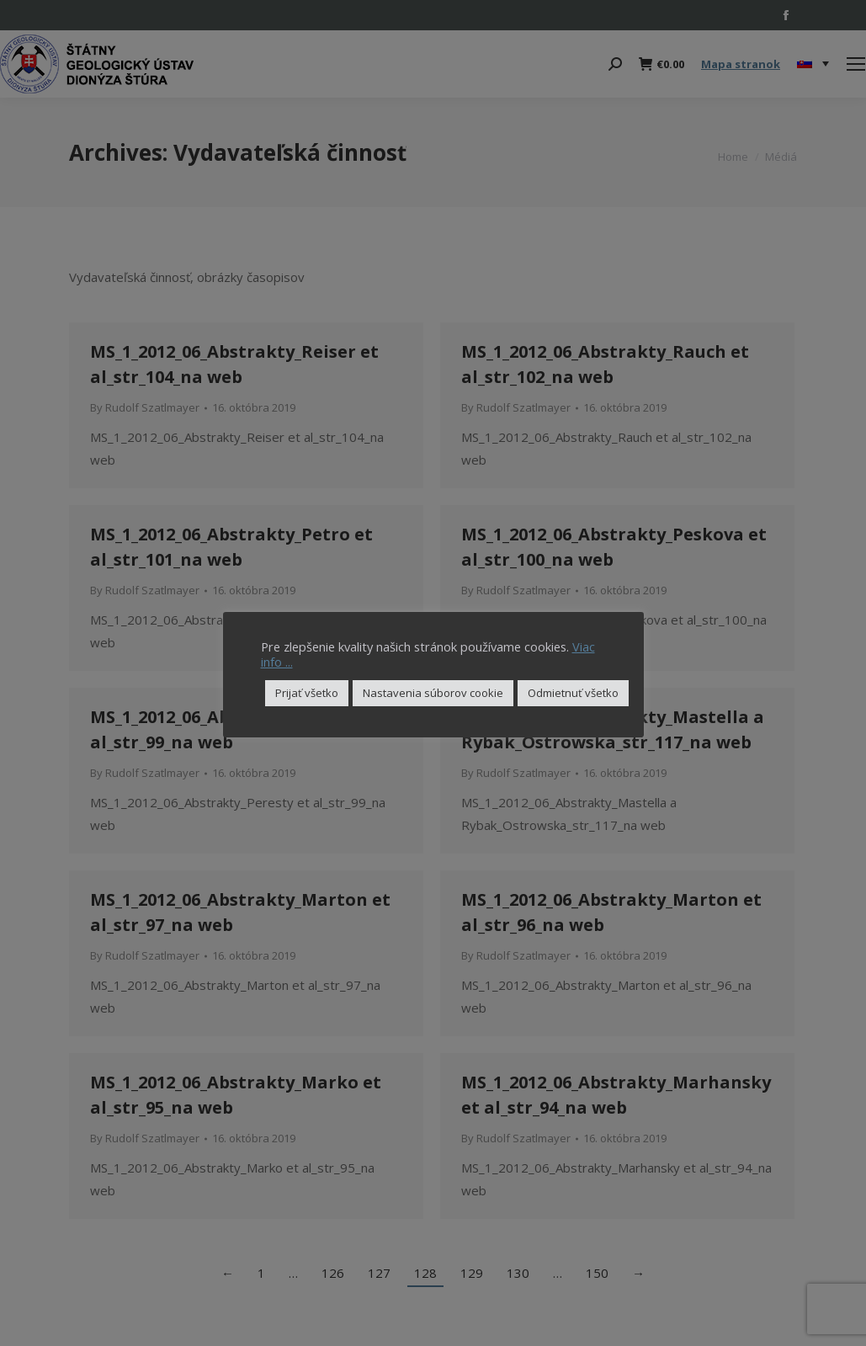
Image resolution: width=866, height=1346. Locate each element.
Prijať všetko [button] (306, 692)
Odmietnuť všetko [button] (573, 692)
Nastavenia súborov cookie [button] (433, 692)
